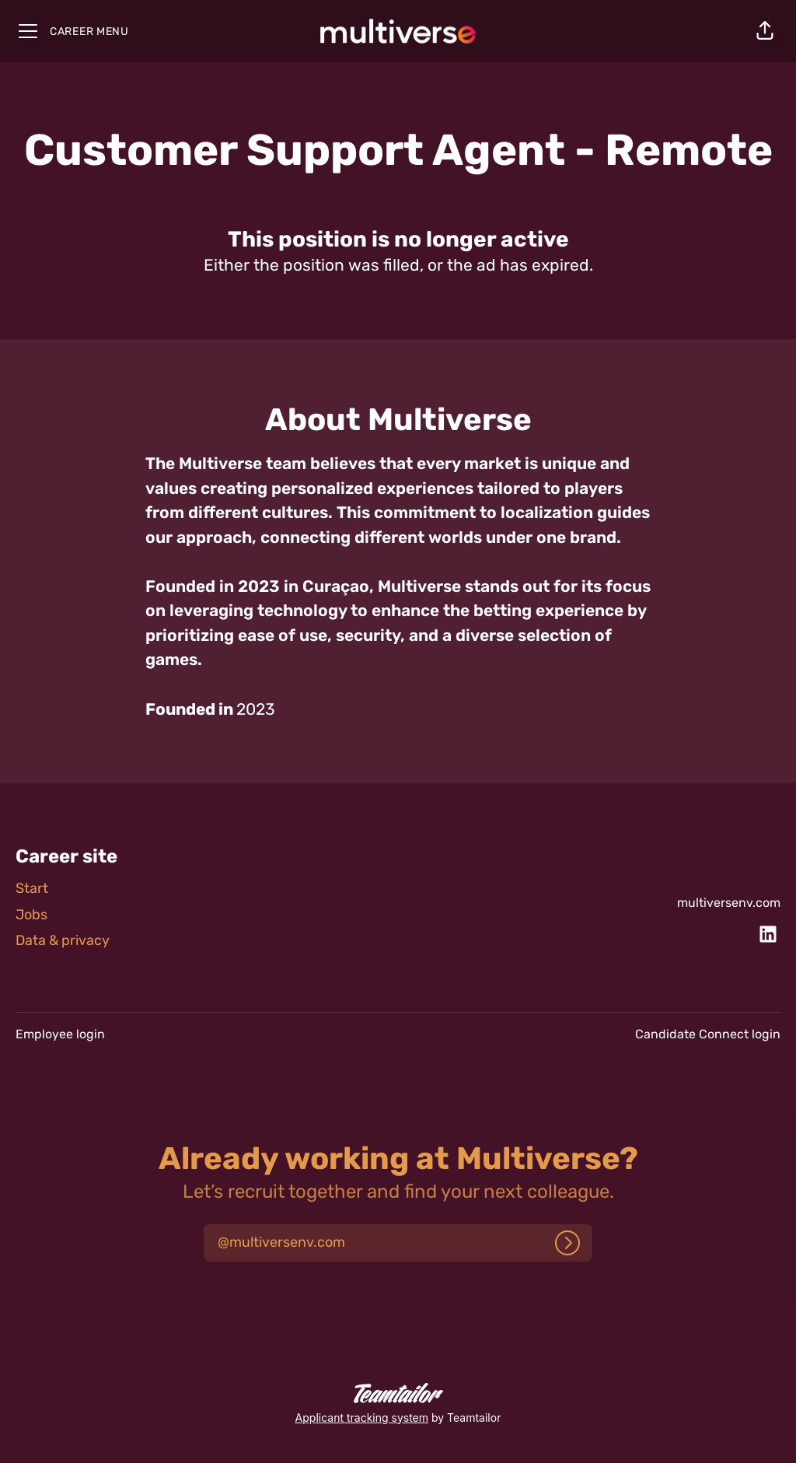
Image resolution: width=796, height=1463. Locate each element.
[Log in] (567, 1242)
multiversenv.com (728, 902)
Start (32, 888)
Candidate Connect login (707, 1034)
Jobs (31, 914)
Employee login (60, 1034)
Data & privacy (63, 940)
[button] (765, 31)
